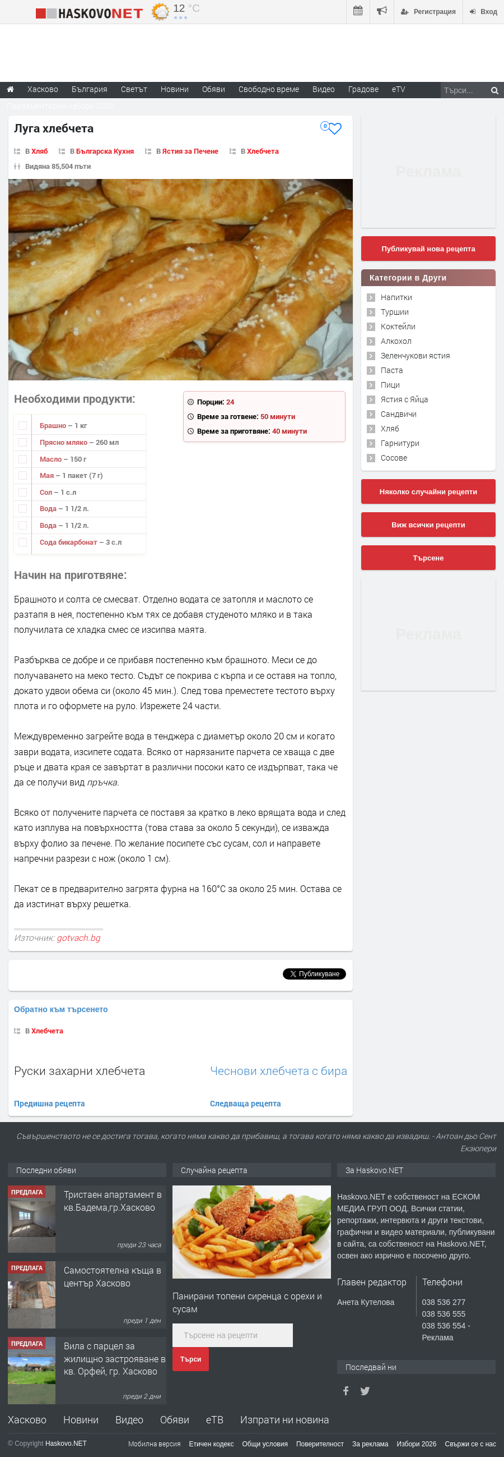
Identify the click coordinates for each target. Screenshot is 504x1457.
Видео (129, 1419)
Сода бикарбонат (69, 542)
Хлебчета (263, 151)
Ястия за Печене (190, 151)
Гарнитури (400, 443)
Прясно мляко (64, 442)
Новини (175, 89)
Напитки (396, 297)
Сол (47, 492)
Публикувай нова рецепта (428, 249)
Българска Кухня (105, 151)
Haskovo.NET (66, 1443)
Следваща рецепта (245, 1103)
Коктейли (398, 326)
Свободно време (269, 89)
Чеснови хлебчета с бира (278, 1071)
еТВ (214, 1419)
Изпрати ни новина (284, 1419)
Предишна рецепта (49, 1103)
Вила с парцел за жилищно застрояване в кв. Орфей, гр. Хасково (115, 1358)
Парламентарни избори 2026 (60, 105)
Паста (392, 370)
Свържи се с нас (470, 1444)
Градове (363, 89)
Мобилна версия (154, 1443)
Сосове (394, 457)
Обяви (174, 1419)
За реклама (370, 1444)
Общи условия (265, 1444)
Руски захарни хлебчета (79, 1070)
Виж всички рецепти (428, 525)
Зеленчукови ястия (415, 355)
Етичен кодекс (211, 1444)
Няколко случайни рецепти (428, 492)
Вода (49, 508)
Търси (190, 1359)
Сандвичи (399, 413)
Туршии (395, 311)
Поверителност (320, 1444)
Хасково (27, 1419)
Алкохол (396, 340)
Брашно (54, 425)
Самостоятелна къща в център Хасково (112, 1276)
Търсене (428, 558)
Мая (47, 475)
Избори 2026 (417, 1444)
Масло (51, 459)
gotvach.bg (78, 937)
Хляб (39, 151)
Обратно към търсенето (61, 1009)
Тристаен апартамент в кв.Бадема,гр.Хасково (113, 1200)
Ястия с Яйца (404, 399)
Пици (390, 384)
